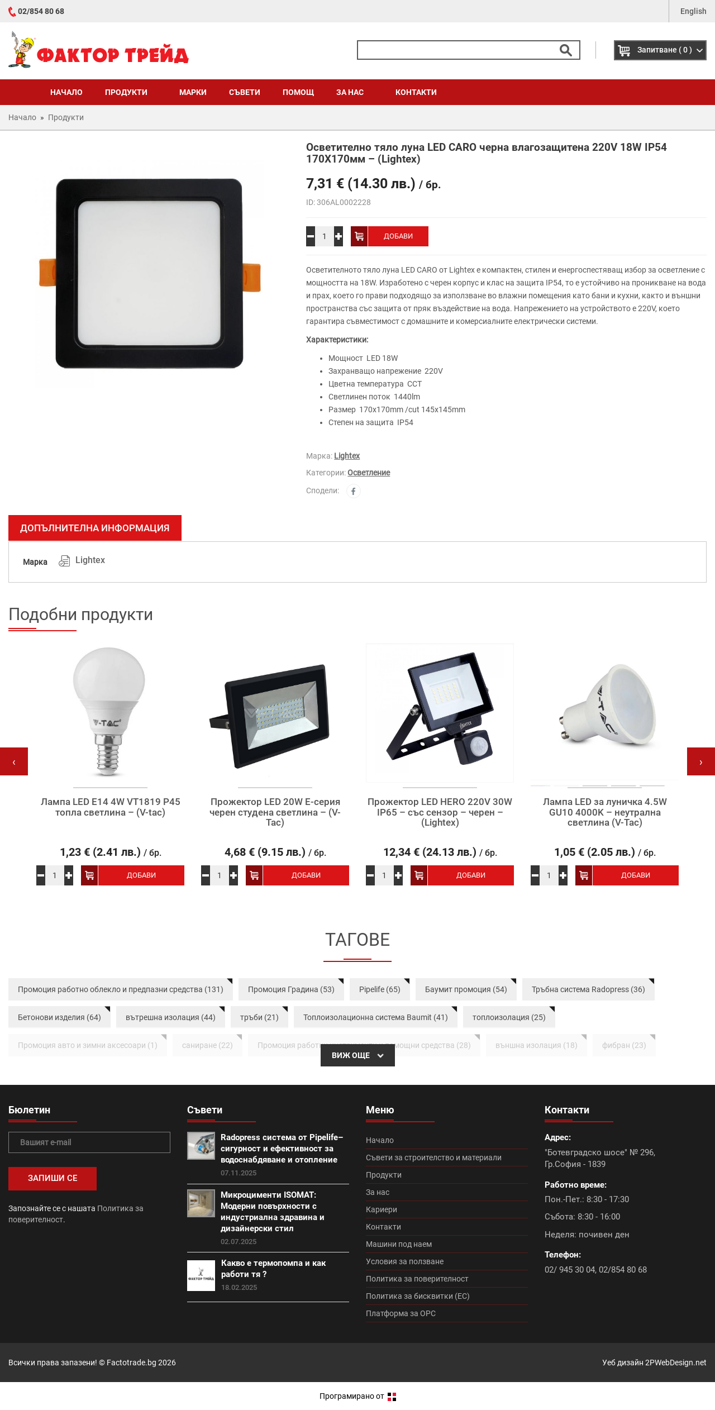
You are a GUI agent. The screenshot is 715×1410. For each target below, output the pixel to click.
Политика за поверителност (417, 1278)
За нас (354, 92)
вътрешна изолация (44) (171, 1017)
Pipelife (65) (380, 989)
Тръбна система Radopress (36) (588, 989)
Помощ (298, 92)
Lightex (347, 455)
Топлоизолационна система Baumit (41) (375, 1017)
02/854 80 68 (41, 11)
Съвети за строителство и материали (434, 1157)
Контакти (416, 92)
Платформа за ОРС (401, 1313)
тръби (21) (259, 1017)
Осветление (368, 472)
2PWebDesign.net (676, 1362)
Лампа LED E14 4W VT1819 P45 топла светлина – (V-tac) (110, 807)
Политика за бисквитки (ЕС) (418, 1296)
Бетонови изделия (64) (59, 1017)
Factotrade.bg (131, 1362)
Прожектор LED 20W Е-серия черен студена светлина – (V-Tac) (275, 812)
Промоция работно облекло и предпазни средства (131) (120, 989)
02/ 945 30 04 (570, 1270)
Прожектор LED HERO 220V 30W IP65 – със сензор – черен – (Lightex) (440, 812)
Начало (66, 92)
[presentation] (14, 761)
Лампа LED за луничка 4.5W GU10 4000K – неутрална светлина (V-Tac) (605, 812)
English (693, 11)
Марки (193, 92)
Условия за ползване (405, 1261)
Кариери (381, 1209)
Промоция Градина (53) (291, 989)
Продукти (131, 92)
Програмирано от (358, 1396)
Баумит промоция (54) (466, 989)
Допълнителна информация (95, 527)
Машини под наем (399, 1244)
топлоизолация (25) (509, 1017)
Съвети (244, 92)
